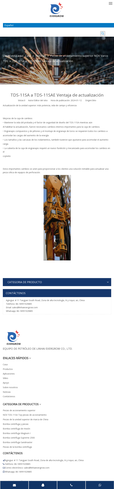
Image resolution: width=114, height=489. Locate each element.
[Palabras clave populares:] (102, 33)
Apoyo (6, 382)
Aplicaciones (9, 373)
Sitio (94, 100)
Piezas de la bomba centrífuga (17, 446)
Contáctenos (9, 396)
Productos (8, 369)
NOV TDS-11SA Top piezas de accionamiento (25, 414)
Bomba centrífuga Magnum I (17, 433)
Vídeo (5, 378)
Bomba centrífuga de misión (16, 428)
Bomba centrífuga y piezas (15, 424)
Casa (5, 364)
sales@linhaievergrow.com (25, 307)
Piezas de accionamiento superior (19, 410)
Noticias (7, 392)
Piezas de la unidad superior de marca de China (25, 419)
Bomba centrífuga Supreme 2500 (19, 437)
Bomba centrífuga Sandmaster (17, 442)
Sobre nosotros (10, 387)
